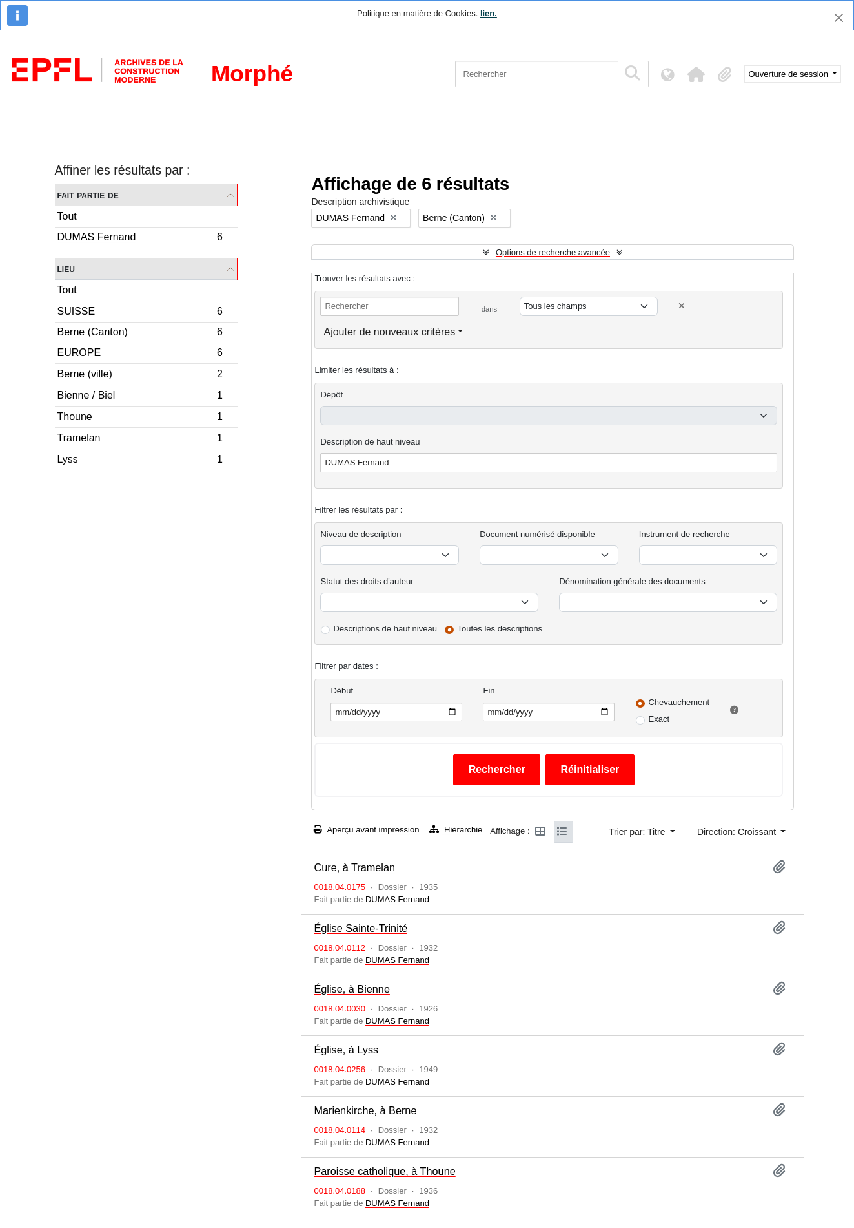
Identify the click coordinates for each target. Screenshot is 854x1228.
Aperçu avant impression (366, 829)
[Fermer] (838, 18)
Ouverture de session (790, 74)
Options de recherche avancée (553, 252)
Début (341, 690)
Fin (488, 690)
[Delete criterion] (681, 306)
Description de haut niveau (370, 442)
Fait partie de (88, 195)
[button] (696, 74)
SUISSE (140, 313)
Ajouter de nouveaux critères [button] (389, 331)
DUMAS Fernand (140, 238)
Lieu (66, 268)
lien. (488, 13)
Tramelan (140, 439)
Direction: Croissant (737, 832)
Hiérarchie (455, 829)
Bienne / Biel (140, 397)
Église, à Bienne (351, 989)
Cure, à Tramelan (354, 867)
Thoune (140, 418)
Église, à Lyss (346, 1049)
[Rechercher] (536, 74)
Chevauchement (678, 702)
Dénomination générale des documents (632, 581)
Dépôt (331, 394)
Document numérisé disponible (537, 534)
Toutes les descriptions (500, 628)
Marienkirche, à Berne (365, 1110)
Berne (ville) (140, 375)
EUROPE (140, 354)
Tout (67, 216)
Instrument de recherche (684, 534)
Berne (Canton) (140, 333)
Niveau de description (360, 534)
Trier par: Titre (638, 832)
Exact (658, 719)
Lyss (140, 461)
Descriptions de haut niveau (384, 628)
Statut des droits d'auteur (366, 581)
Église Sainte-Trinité (360, 928)
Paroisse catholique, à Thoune (384, 1171)
